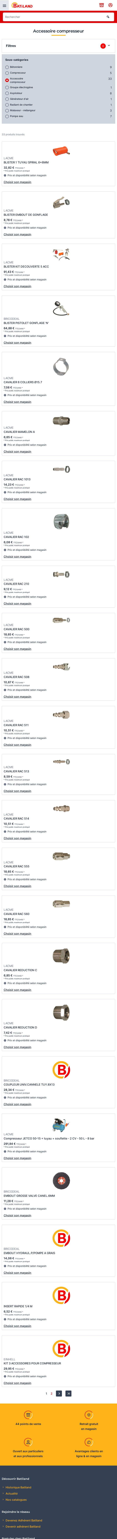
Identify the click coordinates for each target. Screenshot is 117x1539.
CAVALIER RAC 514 (16, 818)
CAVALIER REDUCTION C (20, 970)
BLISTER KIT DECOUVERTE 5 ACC (26, 266)
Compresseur (18, 72)
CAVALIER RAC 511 (16, 725)
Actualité (11, 1493)
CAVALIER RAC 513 (16, 771)
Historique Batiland (18, 1487)
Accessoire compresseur (17, 80)
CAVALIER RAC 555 (16, 866)
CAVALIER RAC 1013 (17, 479)
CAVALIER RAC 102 (16, 537)
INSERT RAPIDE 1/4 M (18, 1306)
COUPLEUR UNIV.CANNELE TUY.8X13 (29, 1084)
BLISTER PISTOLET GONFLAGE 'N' (26, 323)
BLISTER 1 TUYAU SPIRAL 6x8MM (26, 162)
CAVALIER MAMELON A (19, 432)
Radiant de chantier (21, 104)
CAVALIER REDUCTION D (20, 1027)
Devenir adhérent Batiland (22, 1526)
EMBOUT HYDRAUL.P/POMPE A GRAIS (29, 1253)
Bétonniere (16, 66)
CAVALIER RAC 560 (16, 914)
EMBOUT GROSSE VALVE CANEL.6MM (29, 1195)
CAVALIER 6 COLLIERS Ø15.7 (23, 382)
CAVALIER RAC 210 (16, 584)
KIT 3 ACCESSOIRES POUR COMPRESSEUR (32, 1363)
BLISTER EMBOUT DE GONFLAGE (26, 214)
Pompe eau (16, 116)
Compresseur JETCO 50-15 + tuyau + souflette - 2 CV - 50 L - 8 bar (49, 1138)
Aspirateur (16, 93)
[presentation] (4, 5)
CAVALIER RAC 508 (16, 677)
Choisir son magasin (17, 182)
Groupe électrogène (21, 87)
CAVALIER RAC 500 (16, 629)
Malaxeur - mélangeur (22, 110)
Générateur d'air (19, 98)
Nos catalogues (16, 1499)
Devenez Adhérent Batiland (23, 1520)
